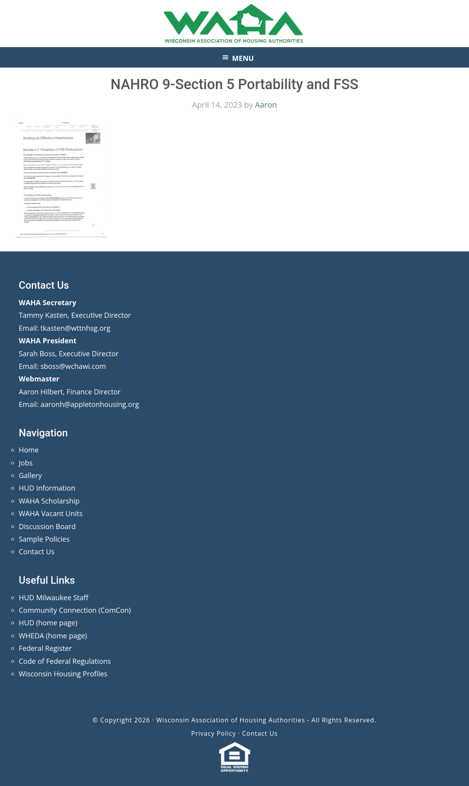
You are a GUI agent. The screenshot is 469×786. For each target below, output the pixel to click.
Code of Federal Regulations (65, 661)
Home (29, 449)
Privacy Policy (213, 733)
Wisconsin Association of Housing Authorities (234, 23)
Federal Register (45, 648)
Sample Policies (44, 539)
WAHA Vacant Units (51, 513)
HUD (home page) (48, 622)
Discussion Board (47, 526)
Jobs (26, 462)
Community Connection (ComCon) (75, 610)
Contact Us (37, 551)
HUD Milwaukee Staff (53, 597)
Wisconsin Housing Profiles (63, 673)
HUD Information (47, 488)
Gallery (30, 475)
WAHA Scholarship (49, 501)
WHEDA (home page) (53, 635)
